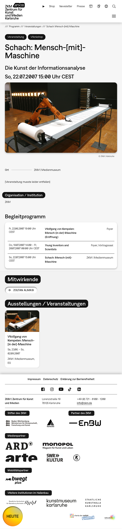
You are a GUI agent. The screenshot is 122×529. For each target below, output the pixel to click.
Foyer (110, 228)
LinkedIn (79, 389)
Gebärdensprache (98, 6)
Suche (114, 6)
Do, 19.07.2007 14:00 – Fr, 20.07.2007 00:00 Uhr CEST (24, 246)
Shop (52, 6)
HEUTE (13, 516)
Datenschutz (50, 379)
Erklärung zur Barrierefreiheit (77, 379)
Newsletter (65, 6)
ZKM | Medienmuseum (47, 169)
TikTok (70, 389)
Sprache (106, 6)
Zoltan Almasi (23, 290)
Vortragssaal (105, 245)
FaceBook (43, 389)
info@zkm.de (84, 403)
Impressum (34, 379)
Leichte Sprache (91, 6)
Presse (81, 6)
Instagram (52, 389)
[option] (23, 339)
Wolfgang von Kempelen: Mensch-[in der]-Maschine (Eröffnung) (60, 232)
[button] (61, 117)
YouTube (61, 389)
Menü (114, 16)
